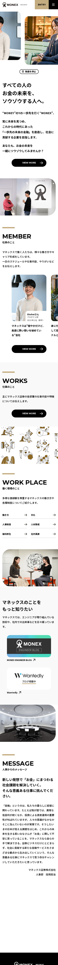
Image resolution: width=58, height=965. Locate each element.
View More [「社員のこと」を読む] (29, 349)
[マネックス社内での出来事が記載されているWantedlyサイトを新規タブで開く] (29, 681)
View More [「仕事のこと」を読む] (29, 413)
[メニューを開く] (53, 4)
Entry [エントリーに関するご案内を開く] (42, 4)
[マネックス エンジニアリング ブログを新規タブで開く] (29, 648)
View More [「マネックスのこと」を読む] (29, 162)
